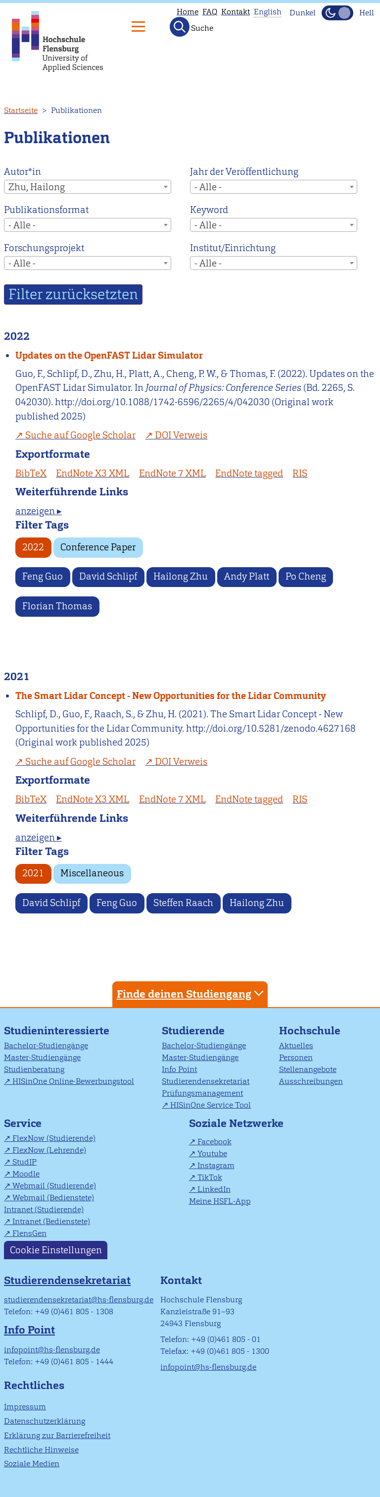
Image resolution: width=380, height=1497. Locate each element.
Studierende (193, 1030)
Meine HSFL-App (220, 1201)
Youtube (212, 1153)
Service (23, 1123)
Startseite (21, 110)
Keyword (209, 210)
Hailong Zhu (180, 576)
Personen (296, 1057)
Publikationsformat (46, 210)
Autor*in (22, 171)
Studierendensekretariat (205, 1081)
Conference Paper (98, 547)
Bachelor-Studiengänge (46, 1045)
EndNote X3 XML (92, 473)
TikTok (209, 1177)
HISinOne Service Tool (210, 1105)
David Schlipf (108, 576)
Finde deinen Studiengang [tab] (191, 993)
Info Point (179, 1069)
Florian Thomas (57, 606)
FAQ (209, 11)
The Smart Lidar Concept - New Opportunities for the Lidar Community (170, 696)
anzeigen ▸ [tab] (38, 511)
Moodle (26, 1174)
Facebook (214, 1141)
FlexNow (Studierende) (53, 1138)
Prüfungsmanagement (202, 1093)
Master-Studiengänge (42, 1057)
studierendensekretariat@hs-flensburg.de (78, 1299)
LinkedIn (214, 1189)
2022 (33, 547)
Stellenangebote (307, 1069)
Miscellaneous (92, 873)
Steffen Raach (183, 903)
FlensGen (29, 1233)
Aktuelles (296, 1045)
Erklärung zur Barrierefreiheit (57, 1435)
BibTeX (31, 473)
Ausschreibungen (311, 1081)
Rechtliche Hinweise (41, 1449)
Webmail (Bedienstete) (53, 1197)
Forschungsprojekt (44, 248)
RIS (299, 473)
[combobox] (87, 187)
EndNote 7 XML (172, 473)
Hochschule (309, 1030)
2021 (33, 873)
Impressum (25, 1406)
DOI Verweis (181, 435)
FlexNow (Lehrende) (49, 1150)
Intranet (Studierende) (44, 1209)
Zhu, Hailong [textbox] (36, 187)
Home (187, 11)
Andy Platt (246, 576)
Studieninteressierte (56, 1030)
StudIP (24, 1162)
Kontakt (235, 11)
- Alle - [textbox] (208, 187)
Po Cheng (305, 576)
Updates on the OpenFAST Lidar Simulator (109, 355)
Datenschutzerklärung (44, 1421)
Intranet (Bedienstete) (51, 1221)
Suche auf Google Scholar (80, 435)
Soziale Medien (31, 1463)
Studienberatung (34, 1069)
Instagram (216, 1165)
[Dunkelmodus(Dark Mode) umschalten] (337, 12)
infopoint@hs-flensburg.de (52, 1349)
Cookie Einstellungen (56, 1250)
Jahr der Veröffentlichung (244, 171)
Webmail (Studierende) (54, 1185)
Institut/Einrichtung (233, 248)
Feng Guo (42, 576)
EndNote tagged (249, 473)
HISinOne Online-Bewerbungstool (73, 1081)
